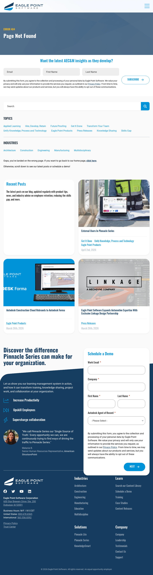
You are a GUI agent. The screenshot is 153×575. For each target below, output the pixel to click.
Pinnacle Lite (80, 534)
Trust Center (9, 526)
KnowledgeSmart (82, 546)
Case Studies (121, 503)
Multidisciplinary (82, 150)
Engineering (44, 150)
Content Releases (123, 509)
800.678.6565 (25, 514)
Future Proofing (58, 125)
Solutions (80, 527)
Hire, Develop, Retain (35, 125)
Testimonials (121, 546)
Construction (26, 150)
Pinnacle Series (81, 540)
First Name (94, 396)
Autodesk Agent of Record (101, 413)
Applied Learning (12, 125)
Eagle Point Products (61, 130)
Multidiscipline (81, 514)
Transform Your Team (98, 125)
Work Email (94, 363)
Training (119, 497)
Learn (119, 479)
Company (93, 380)
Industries (81, 479)
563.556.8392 (24, 517)
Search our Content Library (128, 486)
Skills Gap (126, 130)
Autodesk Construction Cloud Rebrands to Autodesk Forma (35, 310)
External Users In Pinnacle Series (97, 231)
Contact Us (120, 552)
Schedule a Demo (123, 491)
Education (79, 509)
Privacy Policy (94, 83)
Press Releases (84, 130)
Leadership (120, 540)
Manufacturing (61, 150)
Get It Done (76, 125)
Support (119, 557)
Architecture (9, 150)
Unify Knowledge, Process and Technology (25, 130)
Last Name (124, 396)
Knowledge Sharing (107, 130)
